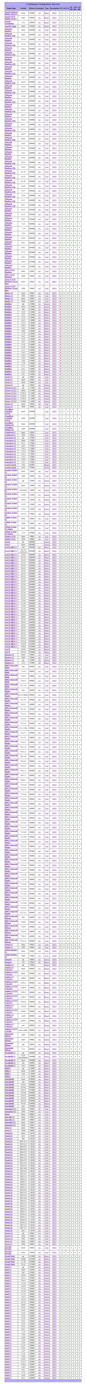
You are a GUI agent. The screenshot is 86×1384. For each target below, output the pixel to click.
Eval (46, 30)
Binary (46, 13)
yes (39, 13)
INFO (54, 13)
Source (46, 26)
